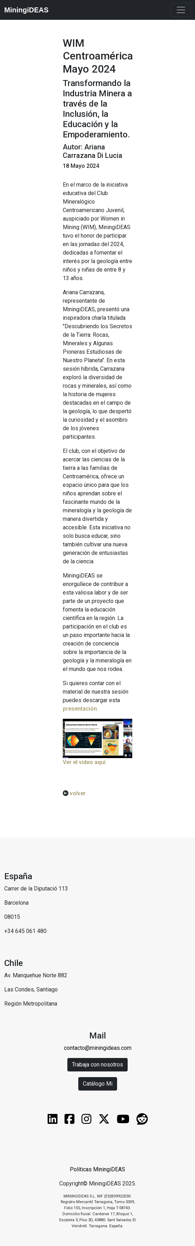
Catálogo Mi (97, 1083)
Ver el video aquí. (85, 762)
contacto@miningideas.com (98, 1048)
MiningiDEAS (26, 10)
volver (77, 793)
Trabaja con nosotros (97, 1064)
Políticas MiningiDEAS (97, 1169)
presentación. (80, 708)
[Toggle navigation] (181, 10)
